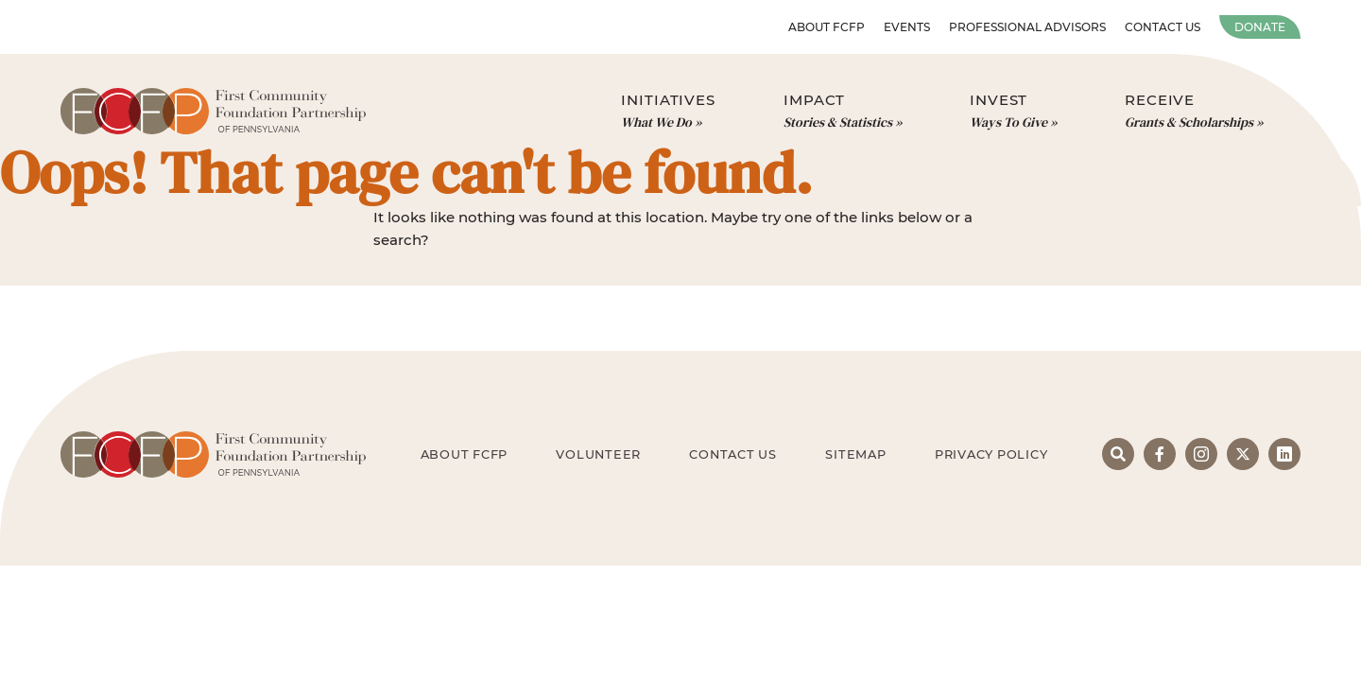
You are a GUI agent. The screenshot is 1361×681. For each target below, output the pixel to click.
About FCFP (826, 27)
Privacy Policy (991, 454)
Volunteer (598, 454)
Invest (1013, 111)
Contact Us (1162, 27)
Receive (1194, 111)
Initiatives (668, 111)
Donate (1259, 27)
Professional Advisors (1027, 27)
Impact (843, 111)
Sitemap (855, 454)
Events (907, 27)
